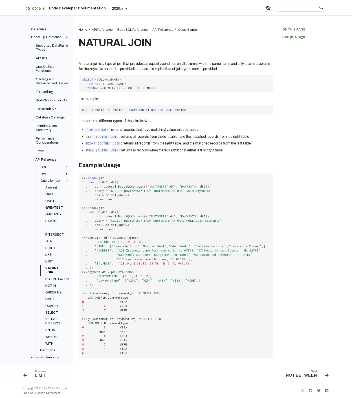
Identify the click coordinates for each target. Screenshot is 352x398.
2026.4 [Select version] (117, 8)
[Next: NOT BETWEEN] (305, 375)
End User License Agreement (41, 393)
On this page (293, 29)
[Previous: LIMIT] (36, 375)
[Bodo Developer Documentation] (35, 7)
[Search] (300, 8)
